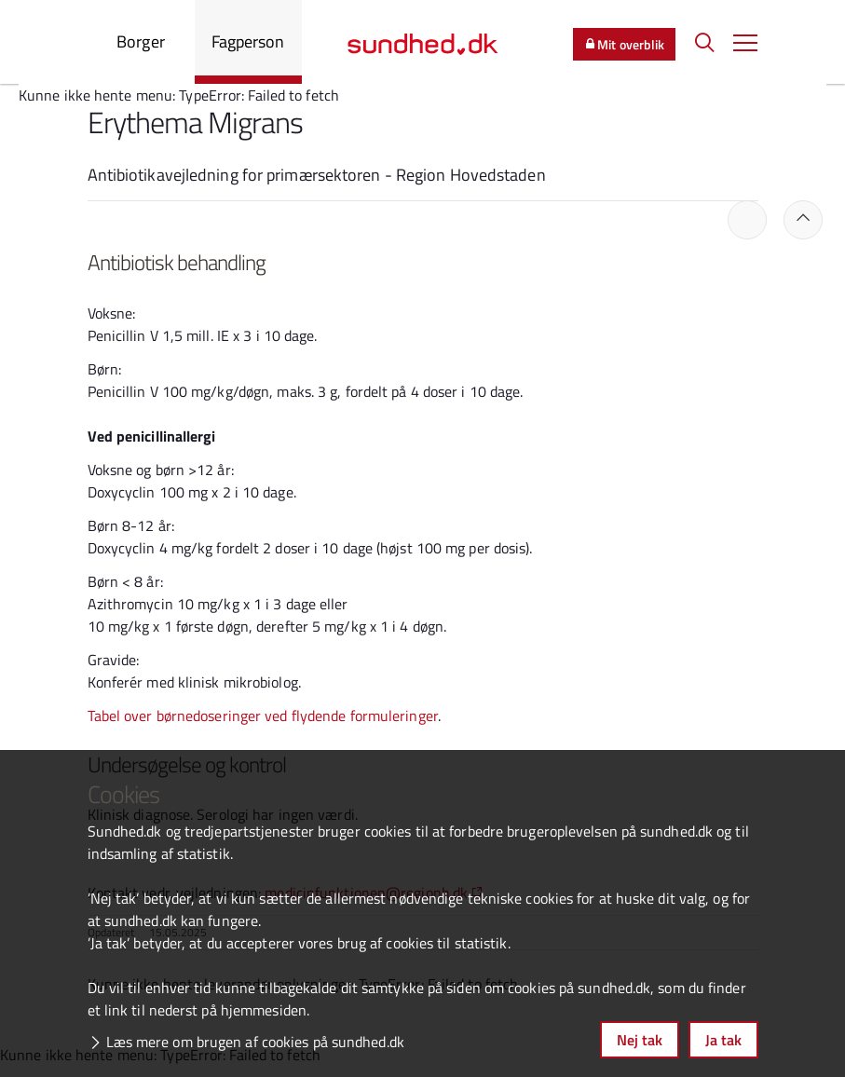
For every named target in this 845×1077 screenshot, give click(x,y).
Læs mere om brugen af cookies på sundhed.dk (255, 1041)
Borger (140, 41)
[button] (745, 42)
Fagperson (248, 41)
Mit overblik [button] (624, 44)
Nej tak (639, 1040)
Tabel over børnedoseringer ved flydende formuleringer (263, 715)
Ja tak (723, 1040)
